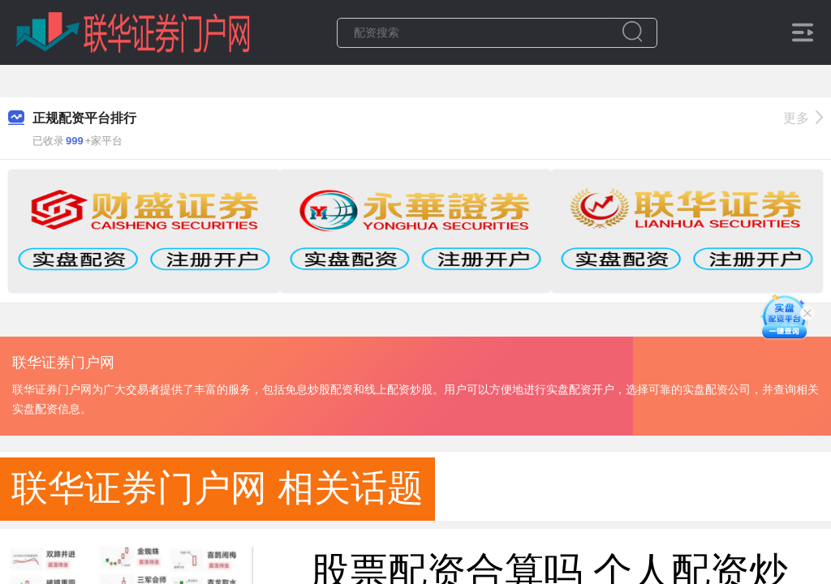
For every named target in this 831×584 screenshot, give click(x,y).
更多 (803, 118)
